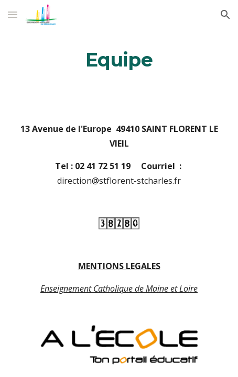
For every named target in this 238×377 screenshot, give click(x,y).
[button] (12, 14)
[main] (119, 60)
